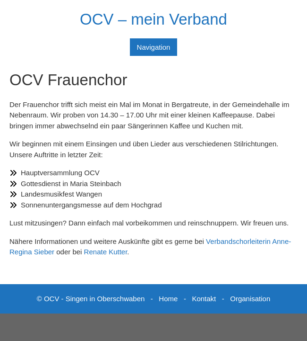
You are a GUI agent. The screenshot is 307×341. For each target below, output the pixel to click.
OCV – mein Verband (153, 19)
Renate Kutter (106, 252)
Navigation (154, 47)
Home (168, 299)
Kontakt (204, 299)
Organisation (250, 299)
